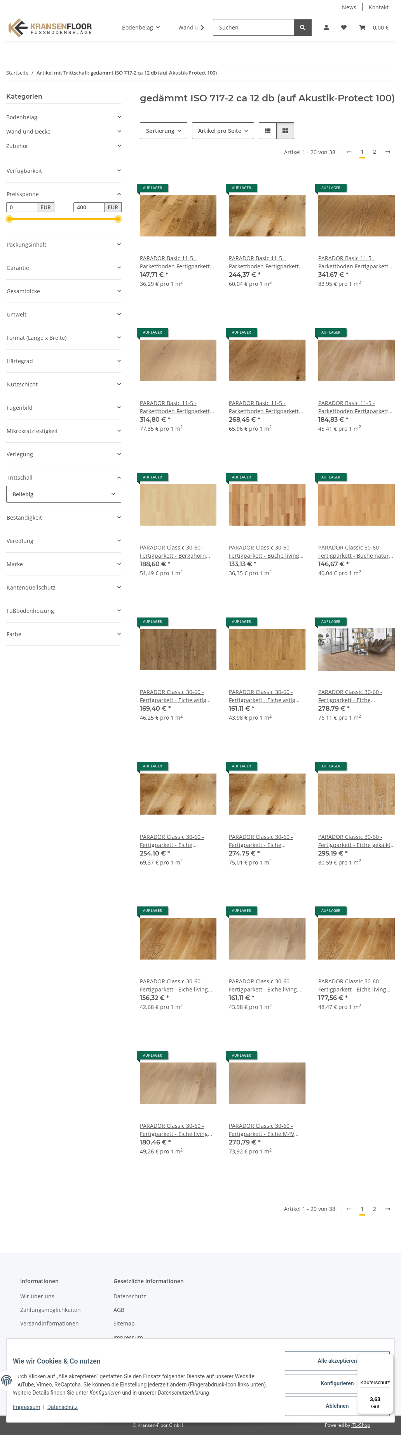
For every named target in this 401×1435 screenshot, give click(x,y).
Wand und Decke (28, 131)
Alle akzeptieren (330, 1367)
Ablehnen (330, 1407)
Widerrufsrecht (133, 1351)
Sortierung (160, 130)
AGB (118, 1309)
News (349, 7)
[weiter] (388, 151)
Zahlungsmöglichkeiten (50, 1309)
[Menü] (388, 1358)
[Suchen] (253, 27)
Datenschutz (69, 1411)
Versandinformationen (49, 1323)
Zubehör (17, 146)
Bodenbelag (21, 117)
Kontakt (379, 7)
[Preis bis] (89, 207)
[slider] (9, 219)
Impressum (32, 1411)
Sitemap (124, 1323)
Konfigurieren (330, 1387)
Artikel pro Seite (219, 130)
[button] (326, 27)
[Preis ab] (21, 207)
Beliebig (22, 494)
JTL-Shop (360, 1425)
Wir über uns (37, 1296)
